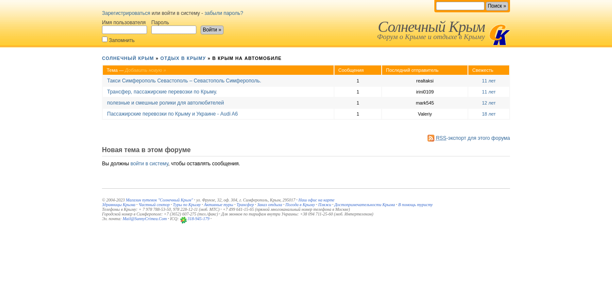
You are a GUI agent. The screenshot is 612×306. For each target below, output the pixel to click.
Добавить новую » (145, 70)
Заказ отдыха (269, 204)
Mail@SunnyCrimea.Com (145, 218)
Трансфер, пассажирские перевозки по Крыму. (162, 92)
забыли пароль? (223, 13)
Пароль (173, 27)
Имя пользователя (124, 27)
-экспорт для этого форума (473, 138)
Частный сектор (154, 204)
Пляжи (325, 204)
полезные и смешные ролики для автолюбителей (165, 103)
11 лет (489, 80)
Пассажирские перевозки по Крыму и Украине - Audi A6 (172, 114)
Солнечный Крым (431, 26)
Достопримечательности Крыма (364, 204)
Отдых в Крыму (183, 58)
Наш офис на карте (316, 200)
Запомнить (118, 40)
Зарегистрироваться (126, 13)
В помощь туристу (415, 204)
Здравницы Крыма (119, 204)
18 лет (489, 113)
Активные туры (218, 204)
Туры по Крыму (187, 204)
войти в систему (149, 164)
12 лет (489, 102)
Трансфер (245, 204)
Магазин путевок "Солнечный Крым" (159, 200)
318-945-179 (198, 218)
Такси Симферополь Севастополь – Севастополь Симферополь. (184, 81)
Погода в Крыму (300, 204)
